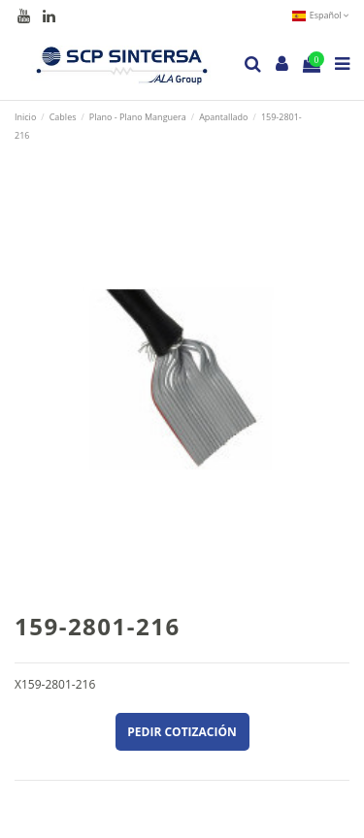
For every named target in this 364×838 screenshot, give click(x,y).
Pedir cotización (181, 732)
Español (320, 15)
